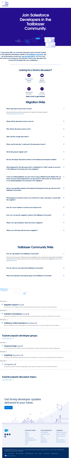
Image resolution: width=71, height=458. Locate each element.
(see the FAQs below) (28, 56)
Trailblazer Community (36, 54)
